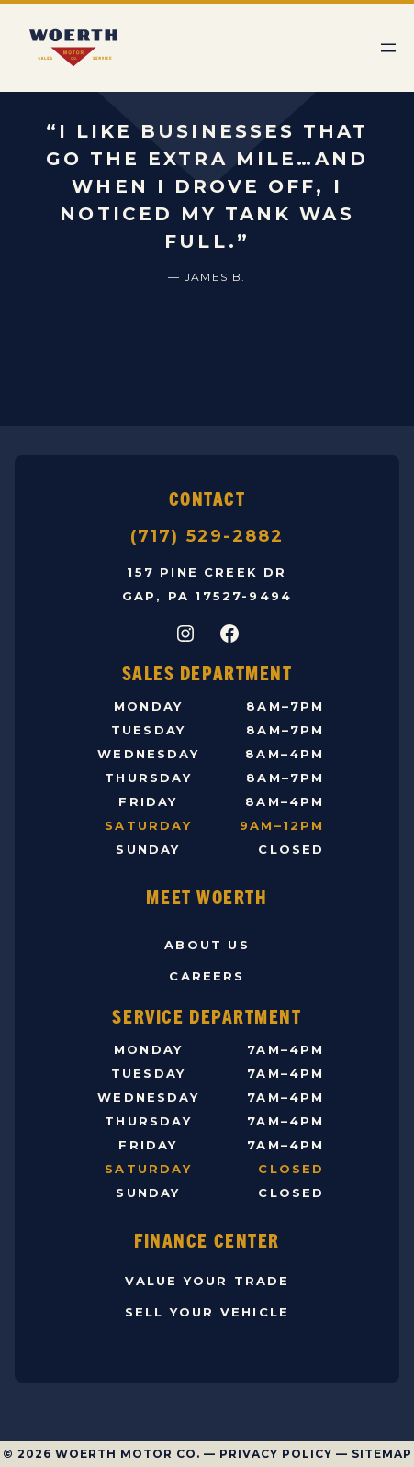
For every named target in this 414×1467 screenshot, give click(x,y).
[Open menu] (388, 48)
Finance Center (207, 1239)
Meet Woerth (206, 896)
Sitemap (382, 1454)
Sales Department (207, 672)
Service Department (206, 1015)
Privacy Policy (275, 1454)
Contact (207, 498)
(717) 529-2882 (207, 536)
